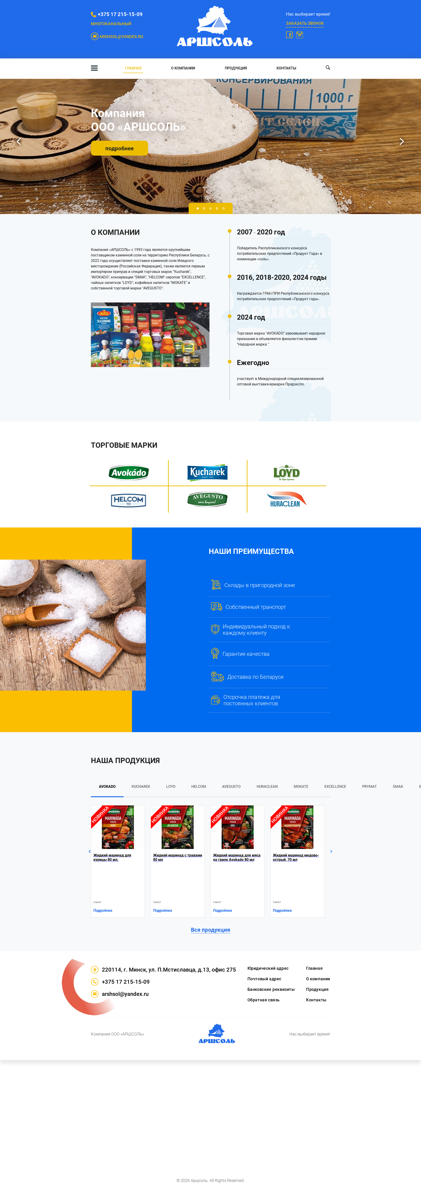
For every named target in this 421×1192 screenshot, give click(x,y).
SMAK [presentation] (398, 786)
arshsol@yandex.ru (120, 994)
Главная (133, 68)
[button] (198, 208)
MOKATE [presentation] (301, 786)
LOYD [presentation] (170, 786)
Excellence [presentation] (335, 786)
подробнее (119, 148)
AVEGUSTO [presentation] (231, 786)
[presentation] (19, 141)
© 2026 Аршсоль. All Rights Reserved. (210, 1180)
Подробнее (102, 910)
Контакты (286, 68)
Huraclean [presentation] (267, 786)
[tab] (107, 790)
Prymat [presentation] (369, 786)
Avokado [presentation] (107, 786)
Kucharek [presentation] (141, 786)
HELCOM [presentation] (198, 786)
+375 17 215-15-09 (120, 14)
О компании (183, 68)
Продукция (236, 68)
